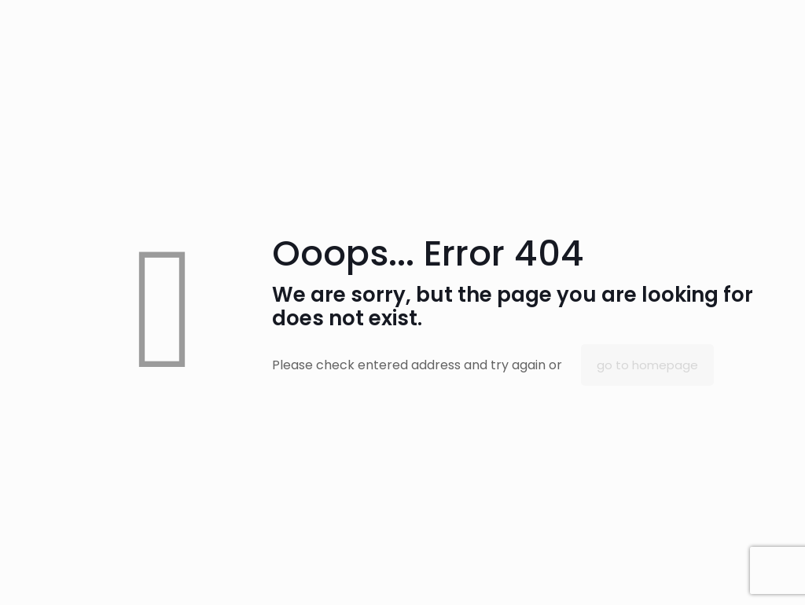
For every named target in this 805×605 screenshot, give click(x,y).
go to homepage (647, 365)
